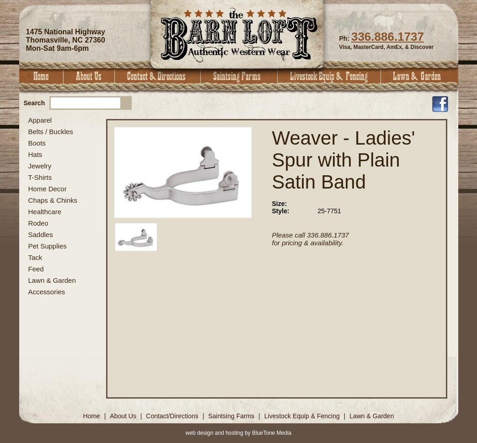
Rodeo (38, 223)
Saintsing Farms (239, 76)
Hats (35, 154)
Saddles (40, 234)
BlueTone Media (271, 433)
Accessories (46, 292)
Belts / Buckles (50, 131)
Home (41, 76)
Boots (37, 143)
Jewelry (40, 166)
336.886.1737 (387, 36)
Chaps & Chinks (53, 200)
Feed (36, 269)
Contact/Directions (173, 416)
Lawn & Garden (419, 76)
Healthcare (45, 212)
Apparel (40, 120)
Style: (280, 211)
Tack (35, 257)
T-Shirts (40, 177)
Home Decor (47, 189)
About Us (89, 76)
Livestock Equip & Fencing (329, 76)
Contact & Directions (158, 76)
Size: (279, 203)
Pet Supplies (47, 246)
